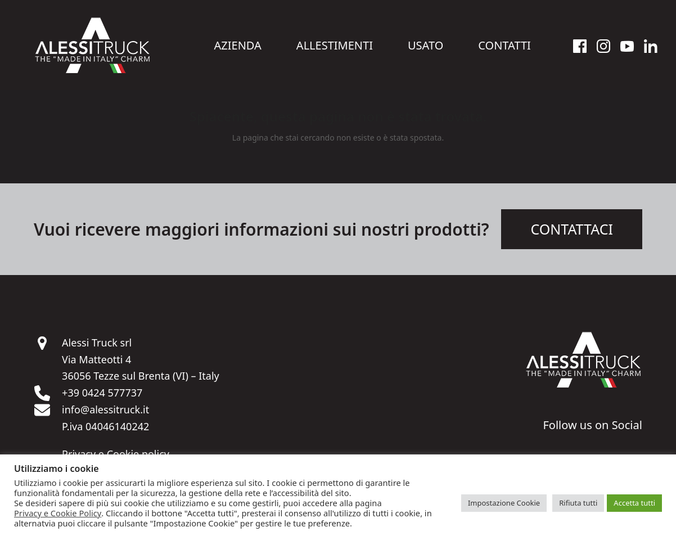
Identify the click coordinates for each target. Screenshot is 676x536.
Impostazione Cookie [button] (504, 503)
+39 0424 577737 (102, 392)
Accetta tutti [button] (634, 503)
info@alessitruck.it (105, 409)
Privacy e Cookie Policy (57, 513)
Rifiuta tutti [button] (578, 503)
